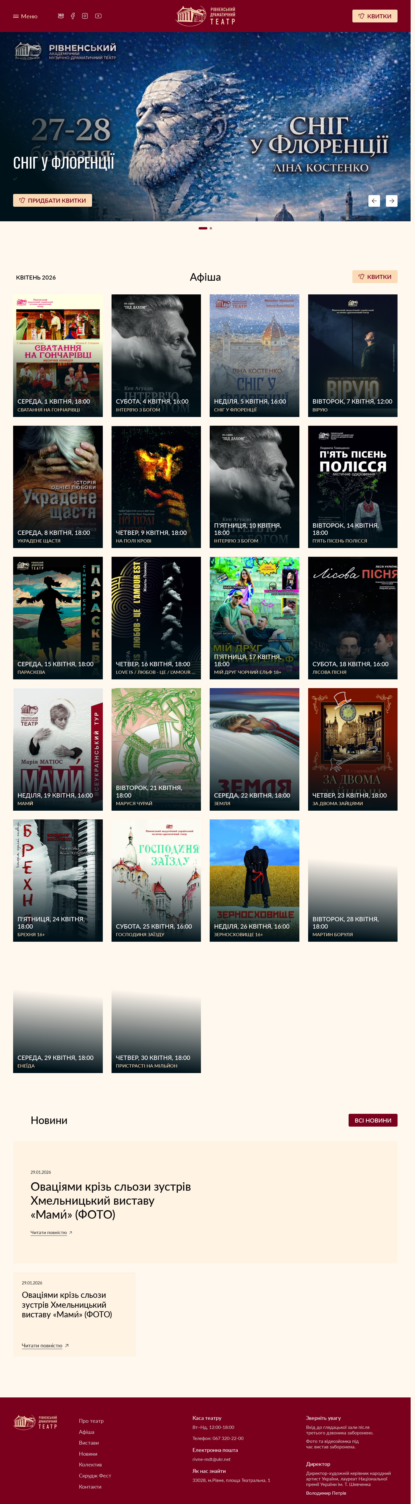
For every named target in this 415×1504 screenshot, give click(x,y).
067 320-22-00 (228, 1438)
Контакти (90, 1487)
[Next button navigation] (392, 201)
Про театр (91, 1421)
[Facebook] (73, 16)
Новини (88, 1454)
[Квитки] (375, 16)
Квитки (375, 276)
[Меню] (25, 16)
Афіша (86, 1432)
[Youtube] (98, 16)
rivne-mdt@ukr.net (212, 1459)
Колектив (90, 1464)
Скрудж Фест (95, 1476)
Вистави (89, 1443)
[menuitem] (61, 16)
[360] (61, 16)
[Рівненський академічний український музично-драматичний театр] (205, 16)
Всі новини (373, 1120)
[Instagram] (85, 16)
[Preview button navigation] (374, 201)
